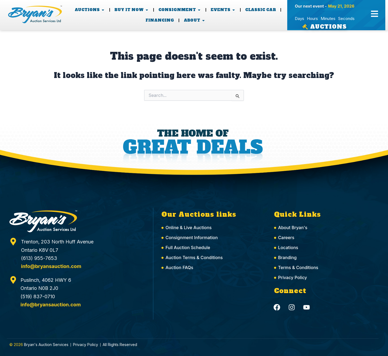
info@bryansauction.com (51, 266)
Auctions (328, 26)
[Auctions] (305, 26)
